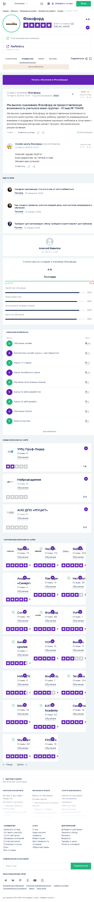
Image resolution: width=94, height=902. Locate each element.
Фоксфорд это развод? (47, 11)
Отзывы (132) (27, 59)
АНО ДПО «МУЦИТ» (32, 510)
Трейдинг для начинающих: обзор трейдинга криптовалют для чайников (53, 224)
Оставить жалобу (13, 833)
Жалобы (53, 59)
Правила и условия (61, 886)
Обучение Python (23, 411)
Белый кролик (22, 644)
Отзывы (21, 454)
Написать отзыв (12, 830)
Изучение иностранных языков (30, 382)
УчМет (78, 612)
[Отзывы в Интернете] (10, 3)
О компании (11, 59)
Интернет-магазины (13, 802)
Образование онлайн (28, 11)
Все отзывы (10, 850)
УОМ (48, 642)
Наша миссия (39, 833)
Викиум (78, 642)
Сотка (21, 612)
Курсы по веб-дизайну (25, 402)
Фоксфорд (34, 93)
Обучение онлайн (23, 344)
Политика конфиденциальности (38, 886)
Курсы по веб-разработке (27, 392)
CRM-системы (69, 806)
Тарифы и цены (69, 842)
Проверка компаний (14, 839)
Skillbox (78, 549)
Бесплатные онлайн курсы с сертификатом (36, 353)
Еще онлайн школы (36, 67)
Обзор (41, 59)
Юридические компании (74, 816)
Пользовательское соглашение (15, 888)
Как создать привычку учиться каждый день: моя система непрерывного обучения (53, 206)
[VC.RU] (42, 880)
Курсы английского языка (27, 373)
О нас (35, 830)
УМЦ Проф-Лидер (30, 449)
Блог (6, 847)
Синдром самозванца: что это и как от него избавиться (44, 189)
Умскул (50, 549)
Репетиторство (22, 421)
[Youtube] (34, 880)
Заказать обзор (69, 833)
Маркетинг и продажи (46, 813)
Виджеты (66, 839)
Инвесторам (39, 839)
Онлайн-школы (39, 799)
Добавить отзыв (64, 4)
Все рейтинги (49, 432)
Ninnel (21, 705)
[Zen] (27, 880)
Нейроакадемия (29, 479)
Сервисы (37, 836)
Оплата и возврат (70, 844)
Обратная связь (41, 847)
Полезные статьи (13, 844)
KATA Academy (51, 708)
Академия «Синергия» (26, 581)
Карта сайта (41, 888)
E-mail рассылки (12, 842)
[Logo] (11, 23)
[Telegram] (5, 880)
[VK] (12, 880)
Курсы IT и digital (22, 363)
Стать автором (12, 836)
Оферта (31, 888)
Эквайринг (67, 802)
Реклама (65, 836)
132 (72, 24)
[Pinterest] (20, 880)
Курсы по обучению (42, 796)
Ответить (20, 167)
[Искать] (36, 4)
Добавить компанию (71, 830)
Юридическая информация (13, 886)
